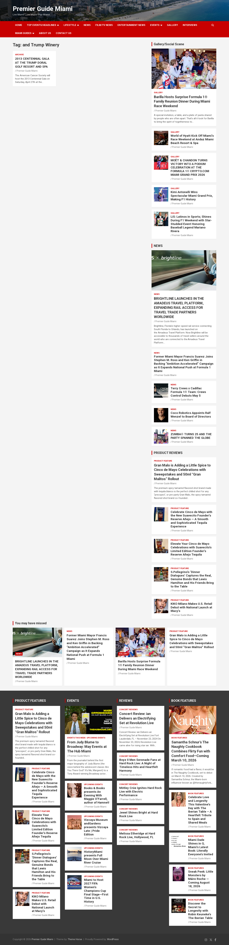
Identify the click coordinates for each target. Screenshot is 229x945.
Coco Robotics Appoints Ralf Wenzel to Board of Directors (191, 414)
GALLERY (172, 25)
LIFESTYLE (70, 25)
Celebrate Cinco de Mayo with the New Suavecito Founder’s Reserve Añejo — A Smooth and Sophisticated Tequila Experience (191, 519)
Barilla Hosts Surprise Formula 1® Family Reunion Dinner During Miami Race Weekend (182, 101)
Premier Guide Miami (43, 9)
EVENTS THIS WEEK (76, 738)
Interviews (190, 25)
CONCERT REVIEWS (128, 709)
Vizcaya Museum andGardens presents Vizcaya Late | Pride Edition (96, 827)
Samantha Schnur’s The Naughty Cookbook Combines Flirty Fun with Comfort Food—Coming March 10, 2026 (190, 751)
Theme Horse (75, 939)
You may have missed (31, 623)
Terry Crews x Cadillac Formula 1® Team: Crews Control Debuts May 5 (188, 391)
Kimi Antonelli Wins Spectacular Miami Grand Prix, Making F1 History (192, 195)
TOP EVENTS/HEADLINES (41, 25)
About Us (45, 33)
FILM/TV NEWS (104, 25)
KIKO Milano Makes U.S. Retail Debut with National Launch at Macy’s (191, 607)
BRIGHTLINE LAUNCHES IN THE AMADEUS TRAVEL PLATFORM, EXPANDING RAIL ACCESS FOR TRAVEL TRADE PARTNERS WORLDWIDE (179, 308)
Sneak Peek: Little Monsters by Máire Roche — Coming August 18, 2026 (200, 879)
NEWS (87, 25)
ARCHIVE (19, 55)
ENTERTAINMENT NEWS (131, 25)
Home (18, 25)
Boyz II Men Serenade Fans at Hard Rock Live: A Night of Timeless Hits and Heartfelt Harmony (140, 765)
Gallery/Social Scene (169, 44)
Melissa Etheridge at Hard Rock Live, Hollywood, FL (137, 835)
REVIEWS (125, 701)
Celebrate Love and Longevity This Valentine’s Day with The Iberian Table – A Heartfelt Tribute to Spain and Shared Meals (200, 809)
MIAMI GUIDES (23, 33)
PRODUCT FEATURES (30, 701)
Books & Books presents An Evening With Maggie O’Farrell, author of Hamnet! (96, 795)
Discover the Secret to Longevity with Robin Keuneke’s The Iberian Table (200, 911)
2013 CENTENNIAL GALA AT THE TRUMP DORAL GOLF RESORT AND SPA (32, 62)
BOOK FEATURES (183, 701)
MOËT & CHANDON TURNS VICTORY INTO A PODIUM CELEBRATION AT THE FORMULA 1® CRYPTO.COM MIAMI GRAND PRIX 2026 (190, 167)
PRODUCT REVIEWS (168, 453)
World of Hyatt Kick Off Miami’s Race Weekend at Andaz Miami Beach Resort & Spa (192, 139)
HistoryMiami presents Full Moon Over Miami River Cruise (96, 857)
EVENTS (155, 25)
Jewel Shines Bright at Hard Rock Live (138, 814)
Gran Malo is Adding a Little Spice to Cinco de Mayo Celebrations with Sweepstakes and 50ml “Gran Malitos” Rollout (192, 641)
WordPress (113, 939)
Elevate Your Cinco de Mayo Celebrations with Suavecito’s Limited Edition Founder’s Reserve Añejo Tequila (191, 549)
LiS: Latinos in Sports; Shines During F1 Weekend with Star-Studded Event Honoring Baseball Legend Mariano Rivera (191, 224)
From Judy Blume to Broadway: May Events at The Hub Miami (87, 746)
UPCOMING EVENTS (96, 738)
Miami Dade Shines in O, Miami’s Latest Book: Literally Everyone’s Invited (200, 847)
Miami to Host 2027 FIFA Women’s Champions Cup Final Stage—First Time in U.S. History (96, 890)
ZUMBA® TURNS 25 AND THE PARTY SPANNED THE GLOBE (191, 436)
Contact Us (63, 33)
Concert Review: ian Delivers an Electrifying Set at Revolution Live (137, 718)
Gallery (158, 92)
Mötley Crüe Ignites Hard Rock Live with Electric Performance (140, 791)
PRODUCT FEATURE (163, 461)
